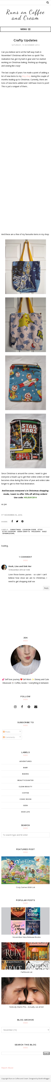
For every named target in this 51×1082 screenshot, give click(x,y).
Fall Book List (26, 972)
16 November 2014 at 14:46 (19, 570)
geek (25, 805)
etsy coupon (9, 531)
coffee (25, 793)
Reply (46, 588)
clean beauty (25, 787)
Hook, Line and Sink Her (19, 566)
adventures (25, 761)
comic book (26, 799)
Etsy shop (26, 76)
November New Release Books (27, 937)
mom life (25, 812)
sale (44, 531)
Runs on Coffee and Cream (25, 14)
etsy (40, 530)
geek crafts (23, 531)
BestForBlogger (44, 1078)
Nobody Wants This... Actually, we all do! (26, 1007)
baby (25, 768)
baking (25, 774)
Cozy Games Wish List (25, 887)
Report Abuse (7, 1067)
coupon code (29, 530)
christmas (15, 530)
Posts (6, 731)
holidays (36, 531)
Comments (9, 737)
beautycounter (26, 780)
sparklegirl (8, 533)
